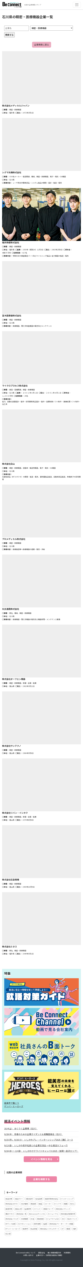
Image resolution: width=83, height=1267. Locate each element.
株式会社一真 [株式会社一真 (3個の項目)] (21, 1214)
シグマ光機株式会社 (11, 172)
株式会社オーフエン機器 (13, 678)
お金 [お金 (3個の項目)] (32, 1219)
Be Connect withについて (25, 1252)
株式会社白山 (8, 463)
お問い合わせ (28, 1255)
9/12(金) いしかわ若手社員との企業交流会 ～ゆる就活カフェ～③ (36, 1145)
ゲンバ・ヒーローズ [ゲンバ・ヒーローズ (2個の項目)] (13, 1229)
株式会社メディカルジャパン (16, 105)
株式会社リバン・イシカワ (15, 812)
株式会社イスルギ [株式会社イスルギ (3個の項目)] (12, 1219)
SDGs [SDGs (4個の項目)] (73, 1204)
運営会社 (41, 1252)
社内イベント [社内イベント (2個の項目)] (72, 1219)
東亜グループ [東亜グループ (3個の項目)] (48, 1209)
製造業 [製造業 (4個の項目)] (33, 1204)
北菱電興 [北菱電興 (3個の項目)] (25, 1219)
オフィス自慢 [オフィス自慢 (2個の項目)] (10, 1224)
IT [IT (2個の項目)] (63, 1229)
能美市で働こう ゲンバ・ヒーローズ (13, 1105)
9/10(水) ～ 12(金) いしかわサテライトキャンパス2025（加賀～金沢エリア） (41, 1150)
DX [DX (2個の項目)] (64, 1219)
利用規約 (67, 1252)
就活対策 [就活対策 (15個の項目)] (9, 1199)
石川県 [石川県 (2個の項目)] (8, 1234)
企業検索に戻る (41, 44)
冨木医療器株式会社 (11, 315)
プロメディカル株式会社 (13, 538)
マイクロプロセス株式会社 (15, 385)
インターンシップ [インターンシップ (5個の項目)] (67, 1199)
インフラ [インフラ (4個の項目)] (58, 1204)
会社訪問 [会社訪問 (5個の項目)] (39, 1199)
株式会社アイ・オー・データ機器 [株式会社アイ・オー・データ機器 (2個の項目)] (61, 1224)
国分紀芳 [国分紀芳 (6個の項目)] (30, 1199)
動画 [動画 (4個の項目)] (65, 1204)
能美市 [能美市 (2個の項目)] (25, 1229)
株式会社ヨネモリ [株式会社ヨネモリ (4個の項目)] (12, 1204)
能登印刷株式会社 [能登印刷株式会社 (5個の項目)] (51, 1199)
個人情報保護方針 (54, 1252)
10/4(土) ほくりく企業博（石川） (21, 1128)
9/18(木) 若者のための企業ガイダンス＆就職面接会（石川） (33, 1134)
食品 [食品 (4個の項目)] (40, 1204)
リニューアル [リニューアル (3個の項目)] (53, 1214)
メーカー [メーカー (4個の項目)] (48, 1204)
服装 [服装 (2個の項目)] (68, 1229)
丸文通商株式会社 (10, 608)
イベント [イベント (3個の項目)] (37, 1209)
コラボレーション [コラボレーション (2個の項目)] (25, 1224)
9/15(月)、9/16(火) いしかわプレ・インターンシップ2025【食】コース (38, 1139)
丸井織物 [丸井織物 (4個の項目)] (25, 1204)
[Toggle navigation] (77, 5)
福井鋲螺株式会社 (10, 242)
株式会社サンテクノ (11, 745)
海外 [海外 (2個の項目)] (75, 1229)
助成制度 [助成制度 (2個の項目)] (41, 1219)
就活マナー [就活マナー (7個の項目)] (19, 1199)
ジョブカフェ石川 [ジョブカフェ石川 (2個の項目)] (53, 1219)
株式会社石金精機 (10, 879)
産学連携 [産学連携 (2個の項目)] (37, 1224)
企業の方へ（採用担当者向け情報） (49, 1255)
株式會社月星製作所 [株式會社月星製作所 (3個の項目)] (68, 1214)
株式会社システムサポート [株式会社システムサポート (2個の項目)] (50, 1229)
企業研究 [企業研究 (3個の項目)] (28, 1209)
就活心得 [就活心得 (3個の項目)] (19, 1209)
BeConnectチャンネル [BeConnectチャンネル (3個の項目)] (37, 1214)
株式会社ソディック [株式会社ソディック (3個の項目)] (63, 1209)
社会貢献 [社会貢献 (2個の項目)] (34, 1229)
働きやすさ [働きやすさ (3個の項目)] (10, 1214)
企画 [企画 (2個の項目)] (45, 1224)
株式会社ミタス (9, 946)
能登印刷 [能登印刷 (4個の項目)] (9, 1209)
